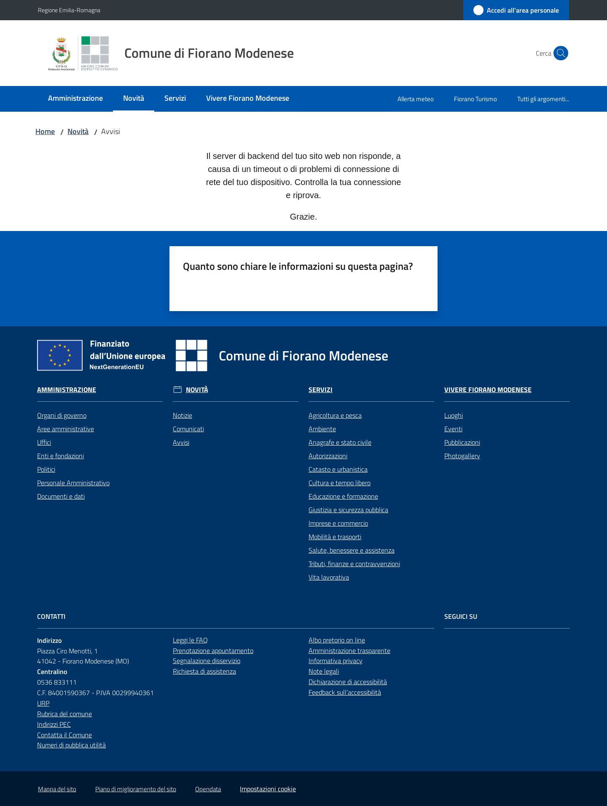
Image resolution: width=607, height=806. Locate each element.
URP (43, 703)
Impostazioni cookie (268, 789)
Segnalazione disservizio (206, 661)
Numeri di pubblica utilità (71, 745)
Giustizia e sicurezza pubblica (348, 510)
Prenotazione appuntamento (213, 650)
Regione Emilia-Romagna (69, 9)
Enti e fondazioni (60, 456)
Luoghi (453, 415)
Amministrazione (66, 390)
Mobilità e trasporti (335, 537)
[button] (559, 53)
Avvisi (181, 442)
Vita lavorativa (329, 577)
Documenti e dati (61, 496)
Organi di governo (61, 415)
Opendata (208, 789)
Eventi (453, 429)
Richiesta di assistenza (204, 671)
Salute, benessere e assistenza (352, 550)
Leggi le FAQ (190, 640)
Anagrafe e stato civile (340, 442)
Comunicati (188, 429)
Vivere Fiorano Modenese (488, 390)
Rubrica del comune (64, 714)
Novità (78, 131)
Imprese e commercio (338, 523)
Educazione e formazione (343, 496)
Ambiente (322, 429)
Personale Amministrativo (73, 483)
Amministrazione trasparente (349, 650)
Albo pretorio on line (337, 640)
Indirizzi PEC (54, 724)
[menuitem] (75, 99)
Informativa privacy (336, 661)
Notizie (182, 415)
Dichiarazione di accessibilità (348, 682)
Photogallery (462, 456)
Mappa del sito (57, 789)
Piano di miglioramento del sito (135, 789)
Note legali (324, 671)
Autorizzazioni (328, 456)
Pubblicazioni (462, 442)
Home (45, 131)
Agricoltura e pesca (335, 415)
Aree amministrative (65, 429)
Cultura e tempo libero (340, 483)
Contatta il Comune (64, 735)
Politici (46, 469)
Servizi (321, 390)
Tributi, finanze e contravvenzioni (354, 564)
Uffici (44, 442)
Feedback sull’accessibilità (345, 692)
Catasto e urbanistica (338, 469)
